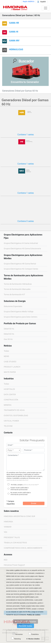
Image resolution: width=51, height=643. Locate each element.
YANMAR (7, 527)
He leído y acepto (17, 485)
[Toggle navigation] (45, 8)
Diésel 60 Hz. (9, 334)
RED (5, 560)
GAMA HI (13, 31)
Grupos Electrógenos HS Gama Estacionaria (22, 248)
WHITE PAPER (10, 372)
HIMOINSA (8, 522)
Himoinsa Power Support (14, 565)
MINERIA (7, 405)
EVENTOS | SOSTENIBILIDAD (16, 415)
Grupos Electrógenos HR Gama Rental (20, 264)
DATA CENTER (10, 394)
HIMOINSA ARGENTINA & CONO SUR (19, 516)
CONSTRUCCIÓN (11, 400)
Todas (6, 351)
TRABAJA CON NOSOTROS (15, 543)
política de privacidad (30, 485)
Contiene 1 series (25, 134)
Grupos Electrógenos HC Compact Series (21, 269)
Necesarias (17, 633)
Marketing (16, 638)
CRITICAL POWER (11, 421)
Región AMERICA (28, 1)
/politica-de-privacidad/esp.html (17, 480)
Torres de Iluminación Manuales (17, 289)
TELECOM (8, 426)
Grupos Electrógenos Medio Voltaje (18, 311)
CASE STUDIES (10, 362)
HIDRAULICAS (16, 49)
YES (5, 532)
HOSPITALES (9, 389)
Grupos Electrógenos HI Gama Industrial (21, 243)
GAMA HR (14, 23)
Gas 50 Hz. (8, 339)
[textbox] (14, 450)
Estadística (34, 633)
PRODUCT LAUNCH (12, 367)
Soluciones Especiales (13, 306)
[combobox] (14, 450)
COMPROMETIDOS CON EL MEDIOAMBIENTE (23, 548)
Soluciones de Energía (15, 301)
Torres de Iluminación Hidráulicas (18, 284)
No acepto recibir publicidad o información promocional (20, 493)
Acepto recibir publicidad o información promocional (19, 489)
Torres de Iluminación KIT (14, 294)
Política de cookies (33, 615)
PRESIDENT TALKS (12, 537)
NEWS (6, 356)
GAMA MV (14, 40)
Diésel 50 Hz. (9, 329)
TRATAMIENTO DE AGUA (14, 410)
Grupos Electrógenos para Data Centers (20, 317)
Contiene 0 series (25, 221)
